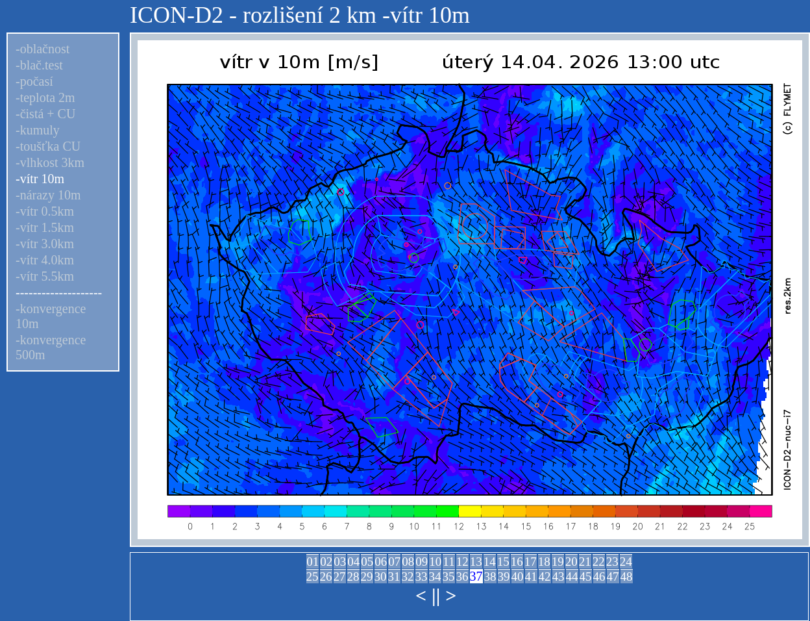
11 (448, 561)
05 (367, 561)
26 (326, 576)
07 (394, 561)
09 (421, 561)
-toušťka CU (48, 146)
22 (599, 561)
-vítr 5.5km (45, 276)
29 (367, 576)
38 (490, 576)
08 (408, 561)
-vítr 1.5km (45, 227)
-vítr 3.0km (45, 243)
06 (380, 561)
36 (462, 576)
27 (340, 576)
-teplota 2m (45, 97)
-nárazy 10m (48, 195)
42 (545, 576)
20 (571, 561)
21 (585, 561)
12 (462, 561)
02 (326, 561)
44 (572, 576)
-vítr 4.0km (45, 260)
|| (436, 595)
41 (531, 576)
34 (435, 576)
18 (544, 561)
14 (490, 561)
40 (517, 576)
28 (353, 576)
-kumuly (38, 130)
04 (353, 561)
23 (612, 561)
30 (380, 576)
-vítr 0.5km (45, 211)
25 (312, 576)
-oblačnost (42, 49)
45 (586, 576)
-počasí (34, 81)
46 (599, 576)
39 (504, 576)
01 (312, 561)
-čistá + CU (45, 114)
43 (558, 576)
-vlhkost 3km (50, 162)
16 (517, 561)
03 (340, 561)
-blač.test (39, 65)
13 (476, 561)
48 (626, 576)
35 (449, 576)
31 (394, 576)
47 (613, 576)
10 (435, 561)
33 (421, 576)
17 (530, 561)
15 (503, 561)
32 (408, 576)
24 (626, 561)
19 (558, 561)
